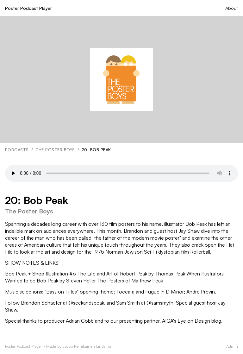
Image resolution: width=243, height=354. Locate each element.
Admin (232, 346)
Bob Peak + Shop (24, 273)
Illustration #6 (61, 273)
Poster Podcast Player (28, 8)
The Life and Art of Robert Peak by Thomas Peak (131, 273)
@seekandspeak (86, 303)
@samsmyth (159, 303)
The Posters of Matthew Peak (130, 280)
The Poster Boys (55, 149)
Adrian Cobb (80, 321)
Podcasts (17, 149)
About (231, 8)
